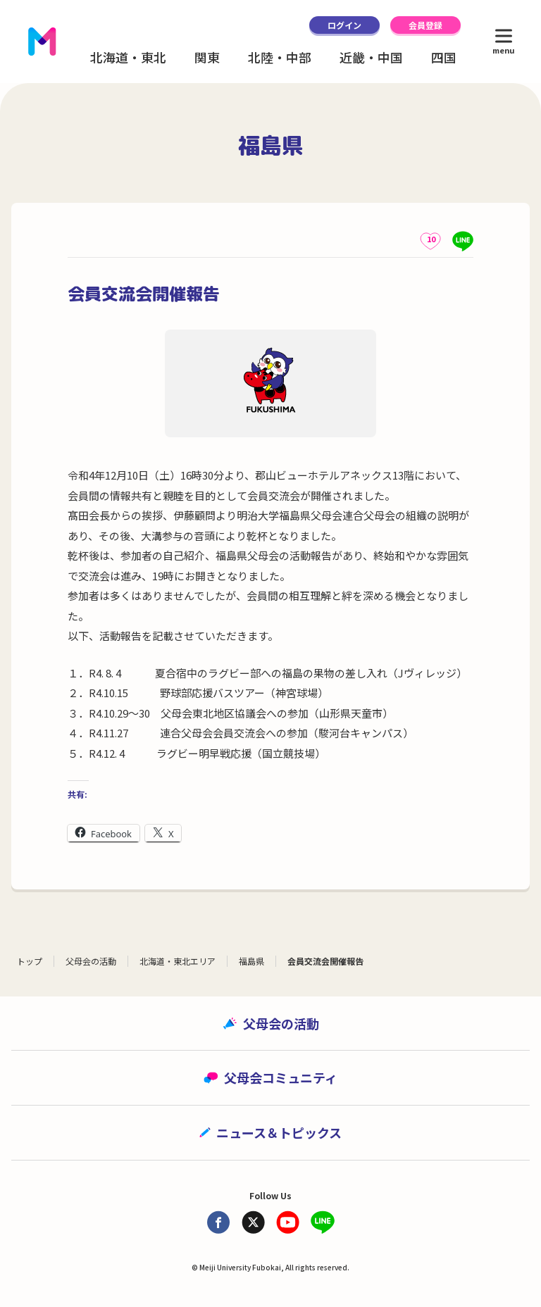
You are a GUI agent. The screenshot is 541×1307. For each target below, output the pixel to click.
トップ (29, 961)
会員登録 (425, 25)
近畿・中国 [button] (371, 57)
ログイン (344, 25)
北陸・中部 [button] (279, 57)
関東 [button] (207, 57)
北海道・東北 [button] (128, 57)
